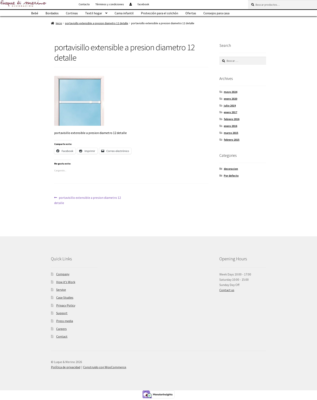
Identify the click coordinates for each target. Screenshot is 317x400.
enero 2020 (230, 99)
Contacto (84, 4)
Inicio (59, 23)
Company (62, 274)
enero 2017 (230, 112)
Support (62, 313)
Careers (61, 329)
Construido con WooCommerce (104, 367)
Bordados (52, 13)
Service (61, 290)
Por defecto (231, 175)
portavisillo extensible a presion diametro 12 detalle (96, 23)
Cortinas (72, 13)
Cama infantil (124, 13)
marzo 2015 (231, 133)
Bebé (34, 13)
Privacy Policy (65, 305)
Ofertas (190, 13)
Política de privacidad (65, 367)
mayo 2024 (230, 92)
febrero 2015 (231, 139)
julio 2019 (230, 105)
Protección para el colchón (159, 13)
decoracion (231, 169)
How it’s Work (65, 282)
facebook (143, 4)
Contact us (226, 290)
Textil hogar (93, 13)
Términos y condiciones (109, 4)
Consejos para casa (216, 13)
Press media (64, 321)
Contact (62, 336)
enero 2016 (230, 126)
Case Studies (64, 297)
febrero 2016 (231, 119)
